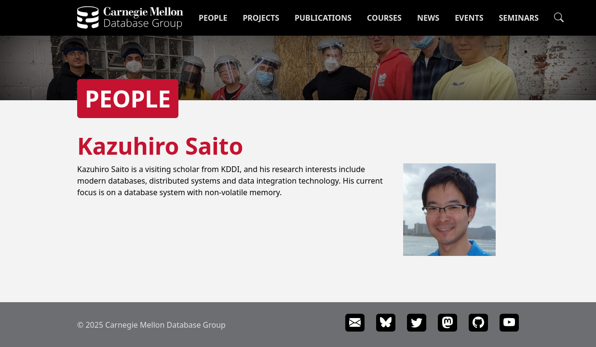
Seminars (519, 18)
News (428, 18)
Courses (384, 18)
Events (469, 18)
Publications (323, 18)
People (213, 18)
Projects (261, 18)
